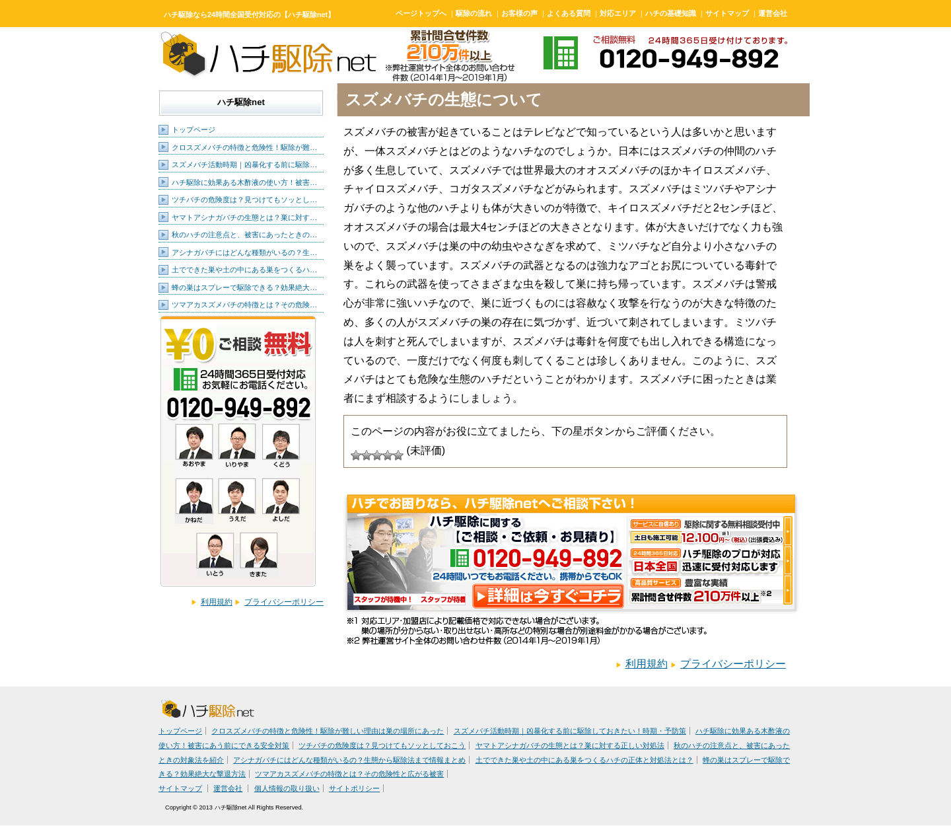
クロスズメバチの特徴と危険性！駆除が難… (244, 147)
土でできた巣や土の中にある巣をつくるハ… (244, 270)
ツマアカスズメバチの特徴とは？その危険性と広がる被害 (349, 774)
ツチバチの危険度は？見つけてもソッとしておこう (382, 745)
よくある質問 (568, 13)
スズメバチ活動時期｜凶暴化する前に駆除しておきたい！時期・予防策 (570, 731)
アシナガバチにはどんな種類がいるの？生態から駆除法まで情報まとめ (349, 760)
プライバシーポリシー (284, 602)
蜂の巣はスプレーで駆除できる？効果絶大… (244, 287)
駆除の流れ (474, 13)
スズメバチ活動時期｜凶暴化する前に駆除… (244, 165)
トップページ (193, 129)
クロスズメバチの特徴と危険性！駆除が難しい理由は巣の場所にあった (327, 731)
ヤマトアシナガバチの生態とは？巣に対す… (244, 217)
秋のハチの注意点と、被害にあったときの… (244, 235)
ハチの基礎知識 (670, 13)
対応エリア (618, 13)
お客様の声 (519, 13)
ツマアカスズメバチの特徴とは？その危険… (244, 305)
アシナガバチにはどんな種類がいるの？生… (244, 252)
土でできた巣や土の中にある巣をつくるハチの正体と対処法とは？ (584, 760)
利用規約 (216, 602)
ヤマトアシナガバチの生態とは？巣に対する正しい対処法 (570, 745)
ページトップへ (421, 13)
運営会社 (772, 13)
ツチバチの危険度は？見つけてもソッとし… (244, 200)
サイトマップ (727, 13)
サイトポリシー (354, 788)
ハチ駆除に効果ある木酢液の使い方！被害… (244, 182)
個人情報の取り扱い (287, 788)
